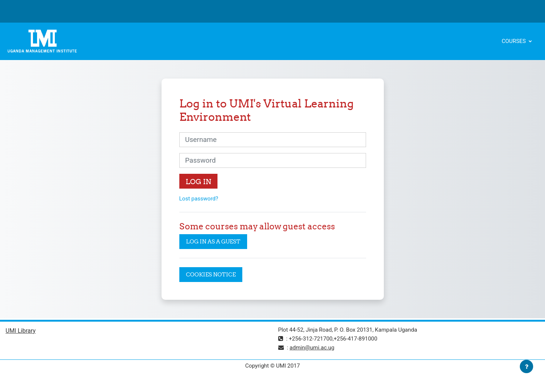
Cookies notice (211, 274)
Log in (198, 181)
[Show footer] (526, 366)
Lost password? (198, 198)
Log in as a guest (213, 241)
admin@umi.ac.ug (312, 347)
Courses (514, 41)
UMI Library (21, 330)
